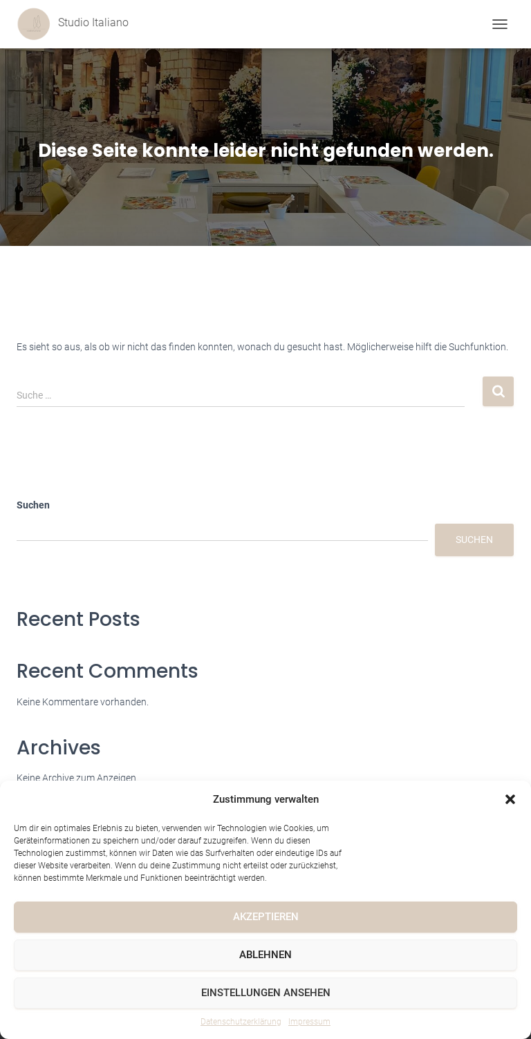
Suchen (33, 505)
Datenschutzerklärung (241, 1022)
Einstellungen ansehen (265, 992)
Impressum (309, 1022)
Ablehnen (265, 955)
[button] (510, 799)
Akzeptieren (266, 917)
